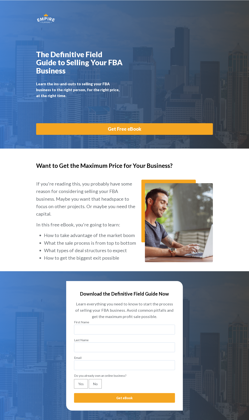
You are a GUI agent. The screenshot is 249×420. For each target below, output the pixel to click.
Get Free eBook (124, 116)
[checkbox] (124, 371)
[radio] (81, 371)
